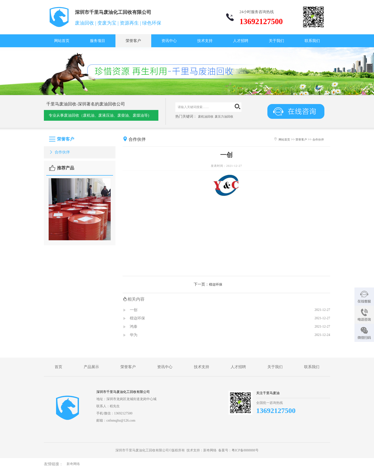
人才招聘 (240, 41)
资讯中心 (169, 41)
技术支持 (205, 41)
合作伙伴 (59, 152)
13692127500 (276, 410)
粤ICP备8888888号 (245, 450)
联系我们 (312, 41)
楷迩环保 (215, 284)
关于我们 (276, 41)
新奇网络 (210, 450)
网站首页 (61, 41)
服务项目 (97, 41)
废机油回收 (205, 116)
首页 (58, 367)
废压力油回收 (224, 116)
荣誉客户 (133, 41)
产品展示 (91, 367)
